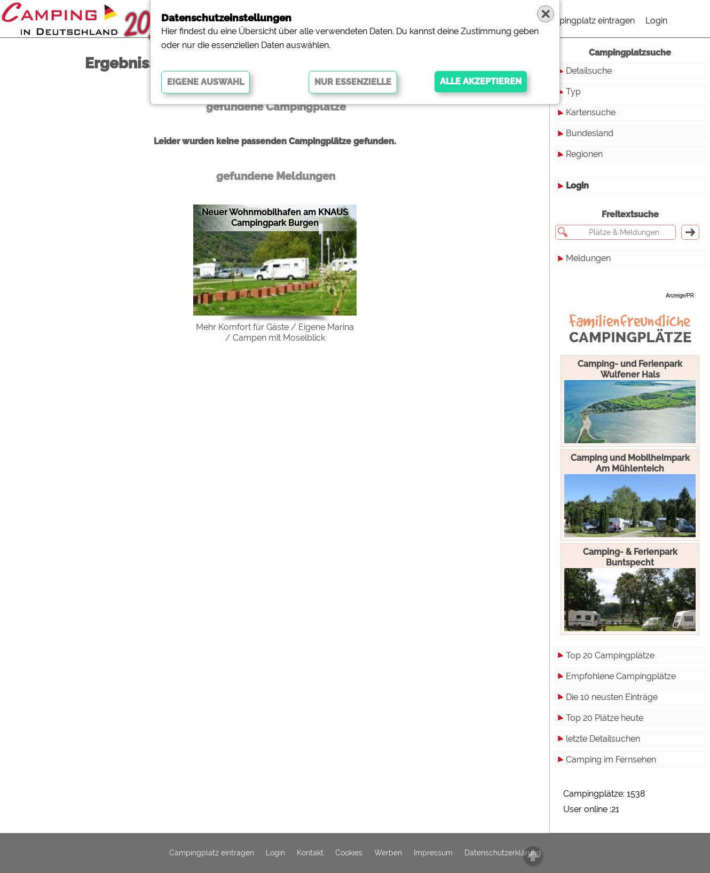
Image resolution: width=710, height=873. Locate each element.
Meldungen (588, 258)
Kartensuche (591, 112)
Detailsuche (589, 71)
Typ (573, 91)
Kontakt (310, 853)
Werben (388, 853)
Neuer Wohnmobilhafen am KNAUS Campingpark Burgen (275, 217)
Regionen (584, 154)
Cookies (348, 853)
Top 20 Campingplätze (610, 655)
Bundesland (589, 133)
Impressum (433, 853)
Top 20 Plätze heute (604, 718)
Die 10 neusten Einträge (612, 697)
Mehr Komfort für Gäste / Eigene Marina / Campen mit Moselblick (275, 332)
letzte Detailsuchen (603, 739)
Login (656, 20)
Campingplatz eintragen (588, 20)
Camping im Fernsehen (611, 759)
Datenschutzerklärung (502, 853)
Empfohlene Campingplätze (621, 676)
